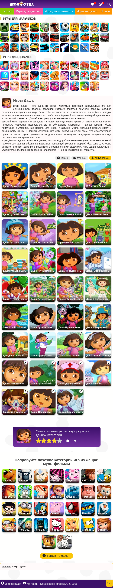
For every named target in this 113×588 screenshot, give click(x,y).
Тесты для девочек (4, 75)
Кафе (94, 65)
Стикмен (34, 37)
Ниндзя (4, 37)
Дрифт (84, 37)
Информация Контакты (19, 583)
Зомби (44, 27)
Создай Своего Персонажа (14, 65)
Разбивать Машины (74, 37)
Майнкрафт (4, 27)
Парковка (34, 47)
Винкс (44, 65)
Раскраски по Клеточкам (84, 86)
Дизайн (74, 86)
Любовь (54, 86)
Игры (7, 11)
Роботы (14, 47)
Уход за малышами (54, 65)
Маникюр (64, 75)
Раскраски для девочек (14, 75)
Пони (34, 65)
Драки (24, 37)
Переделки (84, 75)
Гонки (14, 27)
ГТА (54, 27)
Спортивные (24, 47)
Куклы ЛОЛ (24, 86)
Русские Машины (104, 37)
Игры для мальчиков (59, 11)
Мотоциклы (84, 27)
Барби (24, 75)
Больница (94, 75)
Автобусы (54, 37)
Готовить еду (24, 65)
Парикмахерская (64, 65)
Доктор (34, 86)
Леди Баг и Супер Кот (34, 75)
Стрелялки (24, 27)
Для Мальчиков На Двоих (94, 47)
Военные (4, 47)
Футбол (64, 27)
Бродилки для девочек (4, 86)
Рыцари (94, 27)
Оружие (64, 47)
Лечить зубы (104, 75)
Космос (74, 47)
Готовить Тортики (44, 75)
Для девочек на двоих (94, 86)
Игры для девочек (28, 11)
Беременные (74, 75)
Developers (47, 583)
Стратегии (104, 27)
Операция (104, 65)
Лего (74, 27)
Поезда (14, 37)
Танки (34, 27)
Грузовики (94, 37)
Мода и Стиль (64, 86)
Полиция (64, 37)
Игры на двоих (87, 11)
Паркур (44, 47)
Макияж (74, 65)
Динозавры (44, 37)
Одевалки (4, 65)
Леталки (84, 47)
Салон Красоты (14, 86)
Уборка (44, 86)
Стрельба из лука (54, 47)
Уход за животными (54, 75)
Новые (105, 11)
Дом (84, 65)
